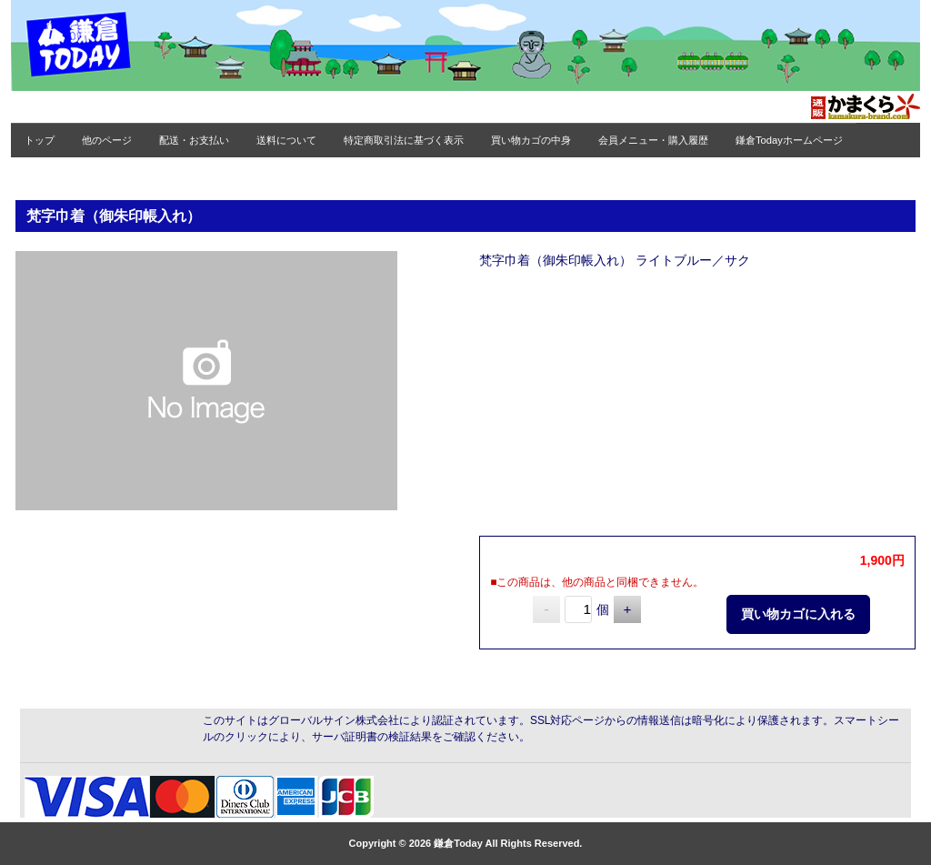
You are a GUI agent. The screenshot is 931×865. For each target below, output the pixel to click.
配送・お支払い (194, 140)
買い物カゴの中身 (531, 140)
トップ (40, 140)
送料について (286, 140)
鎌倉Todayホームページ (789, 140)
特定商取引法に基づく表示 (404, 140)
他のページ (107, 140)
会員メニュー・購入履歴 (653, 140)
